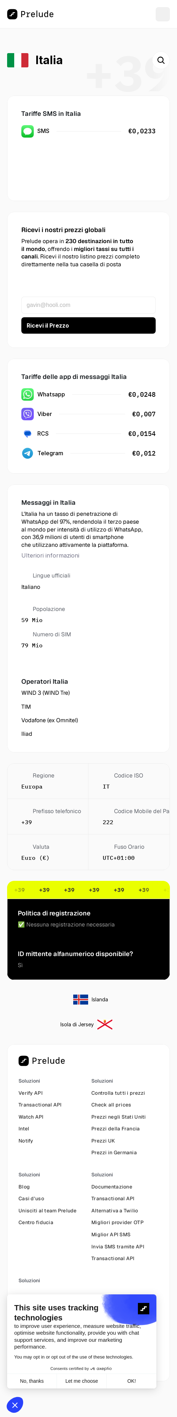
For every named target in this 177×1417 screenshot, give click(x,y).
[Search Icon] (161, 60)
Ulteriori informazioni (50, 555)
